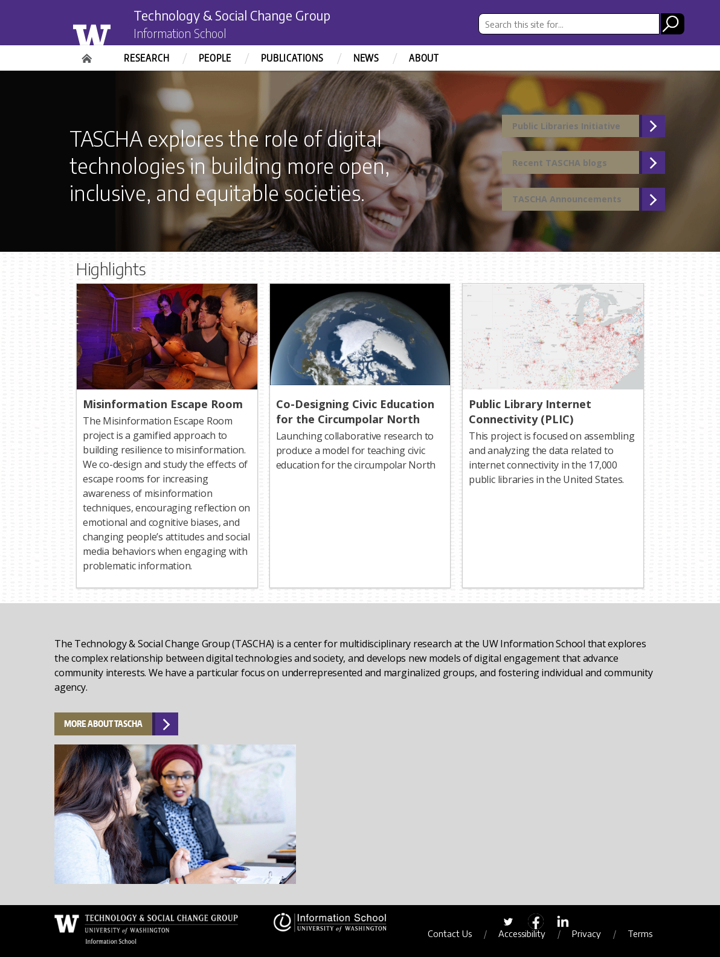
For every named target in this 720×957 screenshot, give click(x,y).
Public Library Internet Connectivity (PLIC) (530, 411)
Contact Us (455, 933)
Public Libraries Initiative (575, 128)
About (424, 58)
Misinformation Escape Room (163, 404)
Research (146, 58)
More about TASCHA (103, 724)
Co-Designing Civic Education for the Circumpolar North (355, 411)
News (366, 58)
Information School (186, 35)
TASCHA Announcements (574, 209)
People (215, 58)
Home (88, 54)
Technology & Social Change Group (246, 16)
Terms (645, 933)
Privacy (591, 933)
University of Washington (116, 32)
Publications (292, 58)
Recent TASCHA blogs (566, 168)
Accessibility (527, 933)
